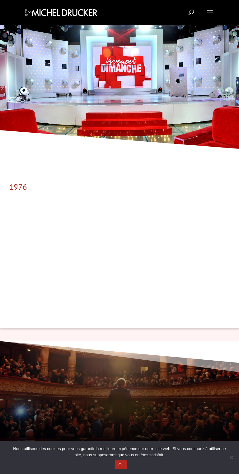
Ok (121, 465)
